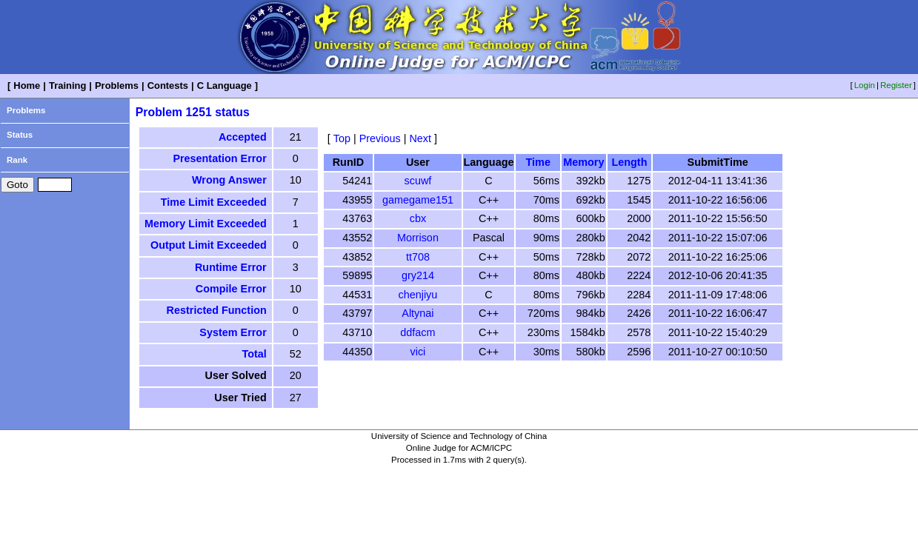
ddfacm (417, 332)
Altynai (417, 313)
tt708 (418, 257)
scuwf (418, 181)
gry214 (418, 275)
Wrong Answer (229, 180)
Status (20, 134)
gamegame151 (417, 200)
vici (418, 352)
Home (26, 85)
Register (896, 85)
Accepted (243, 137)
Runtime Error (231, 267)
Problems (117, 85)
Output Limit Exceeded (208, 245)
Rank (17, 159)
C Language (224, 85)
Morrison (418, 238)
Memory (583, 162)
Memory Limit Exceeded (205, 223)
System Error (232, 332)
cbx (418, 218)
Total (254, 354)
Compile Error (231, 289)
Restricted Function (217, 310)
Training (67, 85)
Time (538, 162)
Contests (167, 85)
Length (629, 162)
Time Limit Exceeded (214, 202)
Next (420, 138)
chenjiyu (418, 295)
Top (341, 138)
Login (864, 85)
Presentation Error (219, 158)
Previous (380, 138)
